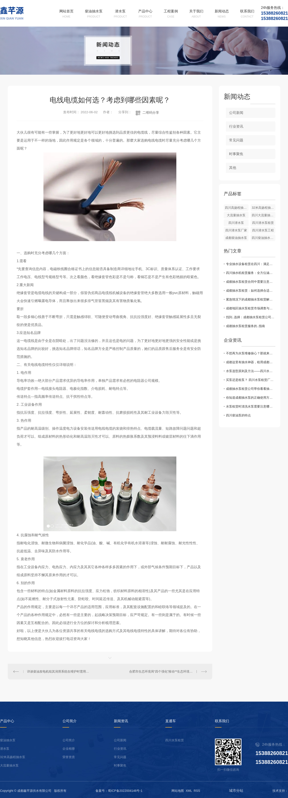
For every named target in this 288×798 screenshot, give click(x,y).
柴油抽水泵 (8, 740)
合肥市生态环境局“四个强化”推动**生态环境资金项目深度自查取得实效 (168, 671)
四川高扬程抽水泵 (237, 207)
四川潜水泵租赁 (263, 222)
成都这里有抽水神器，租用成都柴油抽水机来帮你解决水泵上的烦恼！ (250, 362)
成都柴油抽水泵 (236, 238)
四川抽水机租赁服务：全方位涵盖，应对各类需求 (250, 273)
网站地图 (177, 790)
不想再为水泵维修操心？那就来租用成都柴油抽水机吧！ (250, 353)
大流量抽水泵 (236, 215)
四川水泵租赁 (174, 740)
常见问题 (236, 140)
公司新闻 (236, 113)
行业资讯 (236, 126)
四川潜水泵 (236, 222)
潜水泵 (4, 748)
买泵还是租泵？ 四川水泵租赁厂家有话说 (250, 380)
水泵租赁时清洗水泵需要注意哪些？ (250, 406)
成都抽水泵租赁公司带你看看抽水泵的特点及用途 (250, 388)
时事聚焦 (236, 154)
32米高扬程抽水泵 (12, 757)
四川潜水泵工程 (263, 230)
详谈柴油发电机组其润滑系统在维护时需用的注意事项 (59, 671)
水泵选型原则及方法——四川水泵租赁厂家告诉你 (250, 371)
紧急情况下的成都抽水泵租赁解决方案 (250, 299)
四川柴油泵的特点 (238, 415)
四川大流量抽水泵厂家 (263, 215)
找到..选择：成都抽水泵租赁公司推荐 (250, 317)
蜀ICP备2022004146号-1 (125, 790)
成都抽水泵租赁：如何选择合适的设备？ (250, 290)
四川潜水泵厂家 (236, 230)
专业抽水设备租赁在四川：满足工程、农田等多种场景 (250, 264)
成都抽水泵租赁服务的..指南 (245, 326)
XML (189, 790)
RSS (197, 790)
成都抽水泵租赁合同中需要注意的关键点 (250, 281)
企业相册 (68, 748)
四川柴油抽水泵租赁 (263, 238)
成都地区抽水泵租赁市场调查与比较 (250, 308)
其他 (232, 168)
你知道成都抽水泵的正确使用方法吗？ (250, 397)
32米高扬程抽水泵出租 (263, 207)
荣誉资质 (68, 757)
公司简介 (68, 740)
